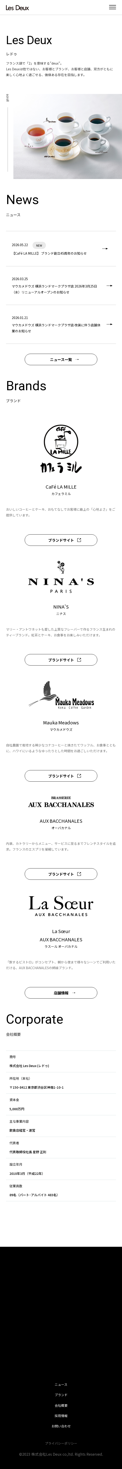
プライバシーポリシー (61, 1443)
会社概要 (61, 1405)
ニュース (61, 1384)
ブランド (61, 1394)
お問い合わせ (61, 1426)
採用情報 (61, 1415)
